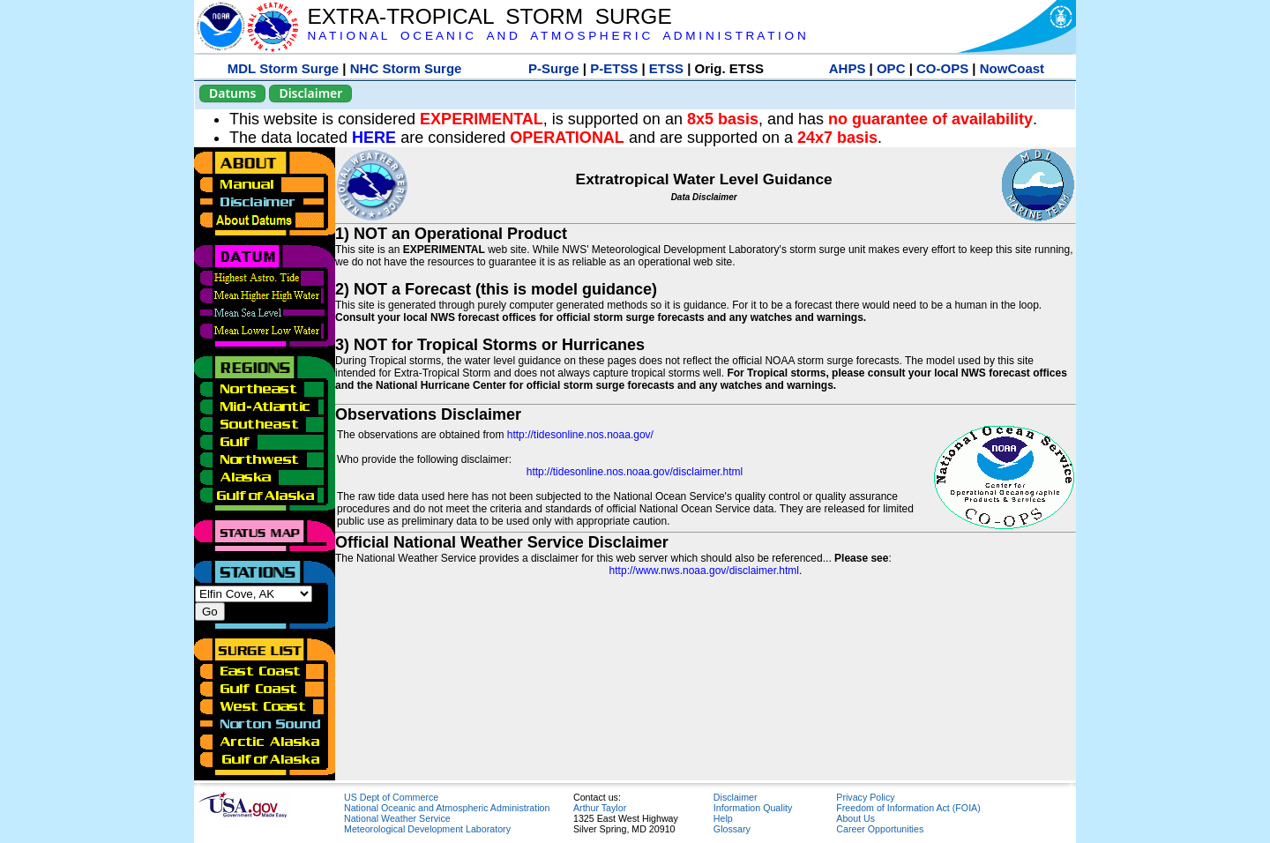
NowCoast (1012, 68)
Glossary (732, 829)
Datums (232, 93)
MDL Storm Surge (283, 68)
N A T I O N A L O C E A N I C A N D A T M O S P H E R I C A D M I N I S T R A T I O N (556, 35)
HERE (374, 137)
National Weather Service (397, 818)
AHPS (847, 68)
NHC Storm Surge (406, 68)
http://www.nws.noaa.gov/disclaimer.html (704, 570)
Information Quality (752, 807)
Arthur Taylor (599, 807)
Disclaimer (310, 93)
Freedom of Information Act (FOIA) (908, 807)
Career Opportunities (879, 829)
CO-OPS (942, 68)
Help (723, 818)
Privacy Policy (865, 797)
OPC (891, 68)
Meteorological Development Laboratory (427, 829)
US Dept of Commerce (391, 797)
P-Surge (553, 68)
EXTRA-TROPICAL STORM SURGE (489, 16)
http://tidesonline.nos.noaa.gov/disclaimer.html (635, 472)
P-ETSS (614, 68)
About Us (855, 818)
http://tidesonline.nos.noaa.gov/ (580, 435)
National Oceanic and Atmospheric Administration (446, 807)
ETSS (666, 68)
